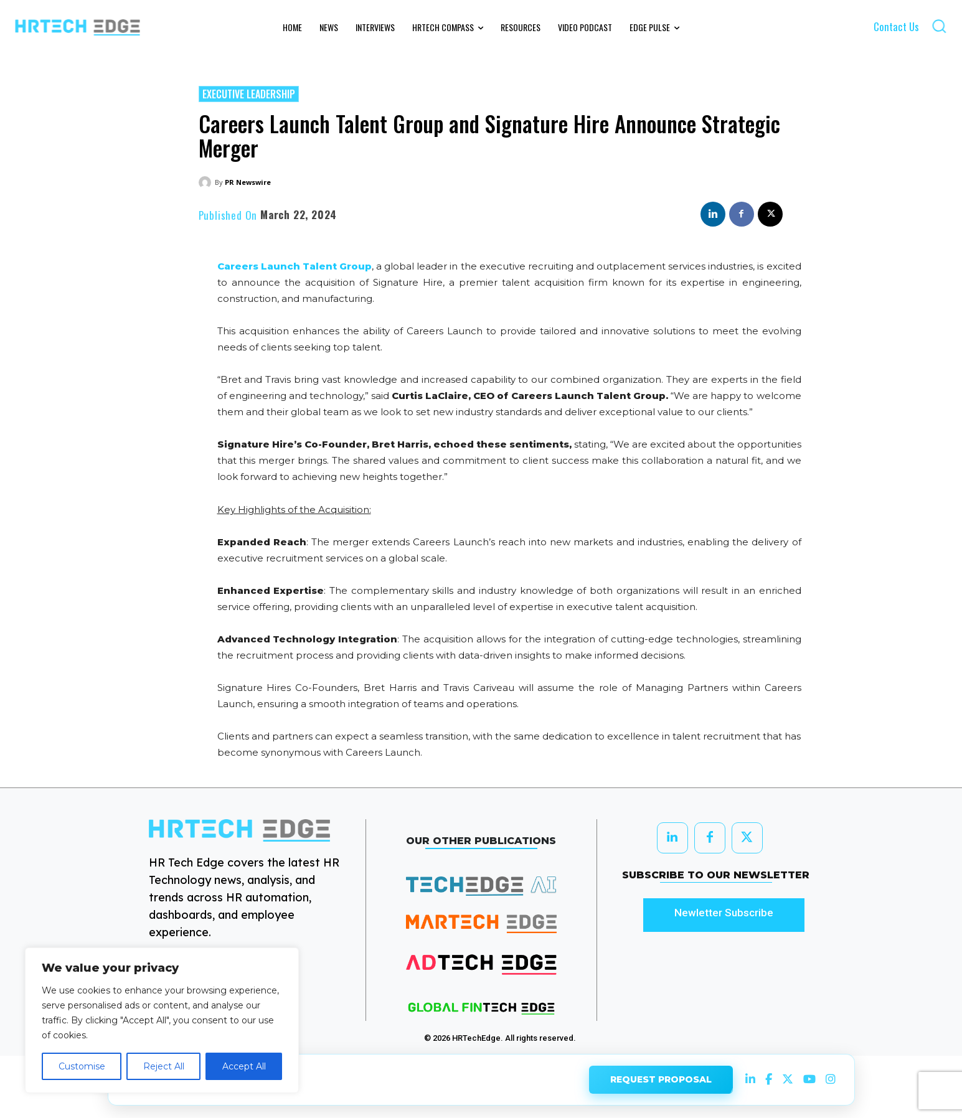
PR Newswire (248, 182)
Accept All (244, 1066)
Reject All (163, 1066)
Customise (82, 1066)
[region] (162, 1020)
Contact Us (896, 26)
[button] (939, 26)
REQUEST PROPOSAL (661, 1075)
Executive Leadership (249, 94)
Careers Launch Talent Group (294, 266)
